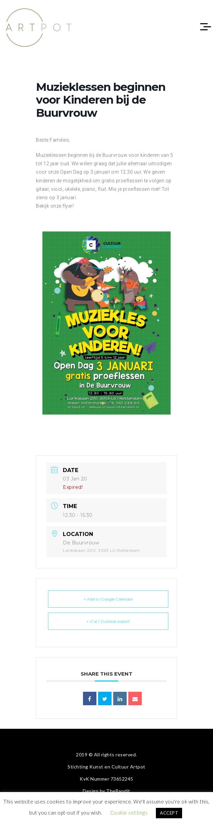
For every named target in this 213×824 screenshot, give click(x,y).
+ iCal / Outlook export (108, 621)
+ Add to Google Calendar (108, 599)
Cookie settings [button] (129, 813)
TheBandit (118, 791)
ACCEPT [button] (169, 813)
